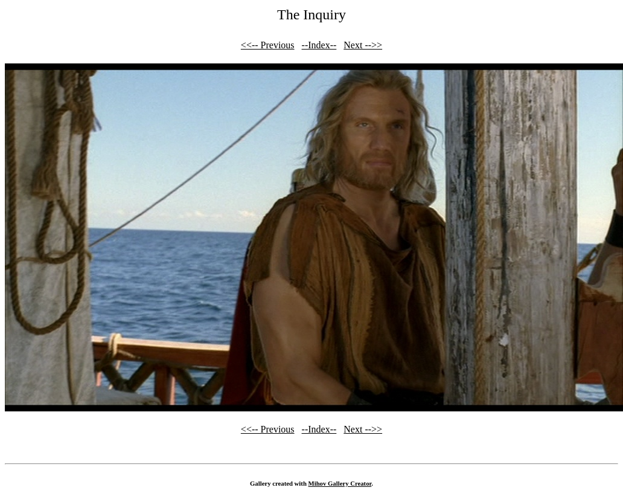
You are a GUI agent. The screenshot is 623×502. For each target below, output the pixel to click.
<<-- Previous (268, 45)
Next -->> (362, 45)
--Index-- (319, 45)
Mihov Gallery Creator (340, 483)
